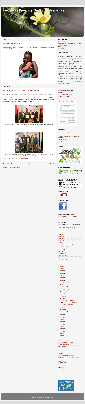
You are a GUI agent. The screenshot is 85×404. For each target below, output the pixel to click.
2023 (61, 270)
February (64, 312)
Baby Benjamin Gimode (11, 43)
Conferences (61, 236)
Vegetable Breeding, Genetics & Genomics (34, 10)
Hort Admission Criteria (64, 96)
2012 (61, 328)
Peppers (60, 249)
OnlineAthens (62, 346)
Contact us (61, 86)
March (63, 309)
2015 (61, 321)
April (63, 307)
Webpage (61, 47)
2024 (61, 268)
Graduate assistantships (64, 244)
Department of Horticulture (65, 134)
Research (61, 255)
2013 (61, 326)
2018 (61, 314)
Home (29, 164)
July (63, 293)
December (65, 282)
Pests (59, 251)
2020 (61, 277)
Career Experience (63, 369)
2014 (61, 324)
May (63, 298)
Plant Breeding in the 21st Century (67, 216)
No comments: (25, 82)
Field (59, 242)
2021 (61, 275)
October (64, 286)
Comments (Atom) (15, 167)
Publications (61, 374)
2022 (61, 273)
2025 (61, 266)
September (65, 289)
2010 (61, 333)
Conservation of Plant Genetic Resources (69, 357)
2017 (61, 317)
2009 (61, 335)
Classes (60, 234)
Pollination (61, 253)
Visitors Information (63, 344)
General (60, 92)
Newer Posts (8, 164)
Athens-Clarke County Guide (66, 342)
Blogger (52, 397)
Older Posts (50, 164)
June (63, 296)
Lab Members (62, 48)
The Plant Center (62, 139)
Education (61, 372)
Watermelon (61, 259)
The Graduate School (64, 141)
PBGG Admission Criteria (65, 94)
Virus (59, 257)
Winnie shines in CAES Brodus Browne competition (21, 90)
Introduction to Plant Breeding (66, 355)
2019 (61, 280)
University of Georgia (64, 132)
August (64, 291)
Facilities (60, 240)
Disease (60, 238)
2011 (61, 331)
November (65, 284)
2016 (61, 319)
